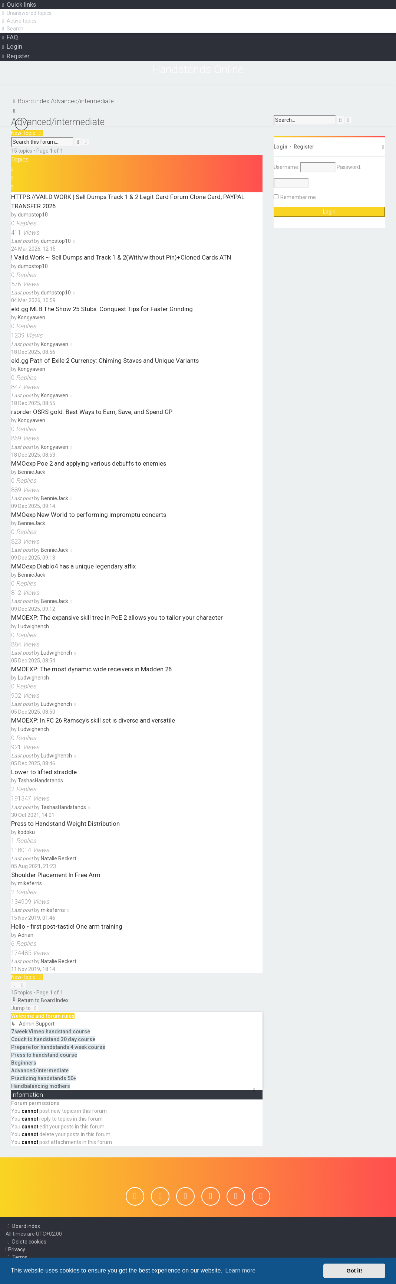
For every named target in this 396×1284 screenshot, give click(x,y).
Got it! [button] (354, 1271)
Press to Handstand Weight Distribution (65, 823)
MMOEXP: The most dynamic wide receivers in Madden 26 (91, 668)
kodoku (26, 832)
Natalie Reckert (58, 858)
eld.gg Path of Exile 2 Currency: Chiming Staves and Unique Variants (105, 360)
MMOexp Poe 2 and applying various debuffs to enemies (88, 463)
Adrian (25, 935)
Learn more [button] (240, 1270)
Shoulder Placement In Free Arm (55, 874)
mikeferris (30, 883)
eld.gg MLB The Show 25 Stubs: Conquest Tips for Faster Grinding (102, 308)
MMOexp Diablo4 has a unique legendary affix (73, 566)
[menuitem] (26, 13)
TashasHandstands (40, 780)
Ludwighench (33, 626)
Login (280, 146)
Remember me (298, 197)
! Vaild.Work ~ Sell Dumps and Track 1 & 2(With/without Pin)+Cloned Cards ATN (121, 257)
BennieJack (31, 472)
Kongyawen (31, 317)
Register (304, 146)
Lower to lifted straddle (44, 771)
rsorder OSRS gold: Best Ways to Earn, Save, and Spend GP (91, 411)
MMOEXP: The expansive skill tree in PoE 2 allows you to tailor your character (117, 617)
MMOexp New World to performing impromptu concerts (88, 514)
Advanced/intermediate (58, 121)
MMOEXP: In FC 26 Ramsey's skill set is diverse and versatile (93, 720)
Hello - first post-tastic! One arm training (66, 926)
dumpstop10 (33, 214)
